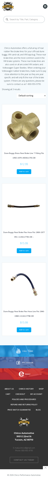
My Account (36, 394)
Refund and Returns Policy (24, 404)
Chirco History (26, 389)
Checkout (20, 394)
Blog (38, 410)
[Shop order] (31, 95)
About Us (9, 389)
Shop (41, 389)
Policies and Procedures (24, 399)
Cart (8, 394)
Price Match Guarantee (19, 410)
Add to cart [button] (24, 171)
